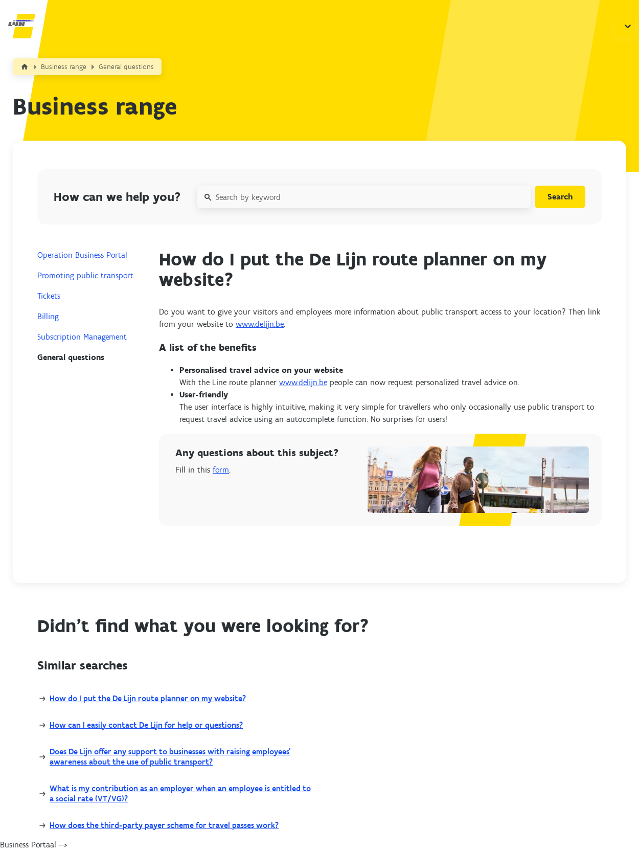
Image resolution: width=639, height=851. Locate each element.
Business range (63, 66)
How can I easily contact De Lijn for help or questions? (146, 725)
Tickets (48, 296)
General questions (126, 66)
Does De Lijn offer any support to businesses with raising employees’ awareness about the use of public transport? (170, 757)
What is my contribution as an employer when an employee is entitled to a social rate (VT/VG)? (180, 793)
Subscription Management (82, 337)
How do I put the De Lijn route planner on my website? (148, 698)
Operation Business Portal (82, 255)
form (221, 470)
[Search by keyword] (364, 197)
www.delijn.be (260, 324)
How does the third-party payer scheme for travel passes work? (164, 825)
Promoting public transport (85, 275)
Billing (48, 316)
